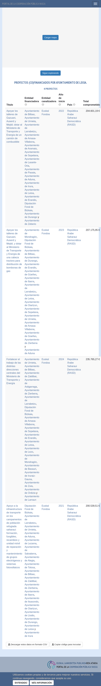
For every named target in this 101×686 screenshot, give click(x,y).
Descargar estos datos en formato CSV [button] (27, 644)
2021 (61, 506)
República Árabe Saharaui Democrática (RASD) (74, 118)
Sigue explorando (50, 73)
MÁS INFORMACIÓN (42, 683)
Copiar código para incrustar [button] (66, 644)
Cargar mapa (50, 37)
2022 (61, 111)
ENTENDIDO (21, 683)
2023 (61, 230)
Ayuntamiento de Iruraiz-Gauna (32, 476)
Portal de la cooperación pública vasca (23, 3)
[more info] (60, 104)
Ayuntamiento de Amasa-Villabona (32, 138)
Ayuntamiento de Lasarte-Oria (32, 162)
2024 (61, 359)
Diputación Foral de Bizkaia (30, 207)
